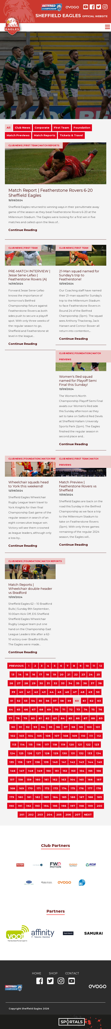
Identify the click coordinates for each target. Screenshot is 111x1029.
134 (98, 753)
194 (46, 805)
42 (36, 692)
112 (99, 735)
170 (30, 788)
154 (81, 770)
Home (36, 973)
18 (47, 674)
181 (29, 797)
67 (33, 709)
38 (100, 683)
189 (99, 797)
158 (20, 779)
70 (56, 709)
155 (90, 770)
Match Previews (18, 135)
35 (77, 683)
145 (99, 762)
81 (40, 718)
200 (99, 805)
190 (11, 805)
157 (12, 779)
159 (29, 779)
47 (75, 692)
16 (33, 674)
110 (83, 735)
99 (81, 727)
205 (59, 814)
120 (71, 744)
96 (58, 727)
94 (43, 727)
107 (56, 735)
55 (40, 700)
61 (84, 700)
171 (39, 788)
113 (14, 744)
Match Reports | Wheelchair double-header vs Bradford (30, 589)
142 (72, 762)
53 (25, 700)
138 (37, 762)
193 (37, 805)
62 (91, 700)
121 (80, 744)
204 (49, 814)
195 (55, 805)
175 (72, 788)
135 (11, 762)
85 (70, 718)
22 (76, 674)
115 (30, 744)
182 (37, 797)
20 (61, 674)
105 (39, 735)
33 (63, 683)
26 (11, 683)
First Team (61, 127)
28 (26, 683)
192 (28, 805)
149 (39, 770)
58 (62, 700)
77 (10, 718)
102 (12, 735)
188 (90, 797)
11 (94, 665)
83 (55, 718)
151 (57, 770)
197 (72, 805)
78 (18, 718)
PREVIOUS (16, 665)
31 (48, 683)
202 (31, 814)
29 (33, 683)
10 (87, 665)
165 (81, 779)
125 (21, 753)
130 (64, 753)
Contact (72, 973)
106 (48, 735)
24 (91, 674)
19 (54, 674)
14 (20, 674)
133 (89, 753)
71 (63, 709)
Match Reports (44, 135)
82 (47, 718)
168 (12, 788)
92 (28, 727)
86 (78, 718)
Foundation (82, 127)
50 (98, 692)
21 (68, 674)
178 (98, 788)
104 (30, 735)
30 (41, 683)
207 (77, 814)
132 (81, 753)
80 (33, 718)
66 (26, 709)
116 (38, 744)
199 (90, 805)
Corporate (42, 127)
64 (11, 709)
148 (30, 770)
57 (54, 700)
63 (99, 700)
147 (21, 770)
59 (69, 700)
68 (41, 709)
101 (98, 727)
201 (21, 814)
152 (65, 770)
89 (101, 718)
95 (50, 727)
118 (55, 744)
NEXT (88, 814)
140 (55, 762)
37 (92, 683)
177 (90, 788)
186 (72, 797)
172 (47, 788)
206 (68, 814)
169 (21, 788)
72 (71, 709)
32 (55, 683)
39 (13, 692)
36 (85, 683)
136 (20, 762)
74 (85, 709)
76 (100, 709)
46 (67, 692)
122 (88, 744)
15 (26, 674)
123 (96, 744)
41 (28, 692)
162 (54, 779)
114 (22, 744)
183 (46, 797)
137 (28, 762)
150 (48, 770)
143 (81, 762)
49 (90, 692)
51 (11, 700)
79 (25, 718)
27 (18, 683)
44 (51, 692)
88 (93, 718)
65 (18, 709)
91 (20, 727)
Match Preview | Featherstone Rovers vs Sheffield (77, 486)
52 (18, 700)
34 (70, 683)
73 (78, 709)
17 (40, 674)
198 (81, 805)
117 (47, 744)
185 (64, 797)
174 (64, 788)
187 (81, 797)
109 (74, 735)
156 (98, 770)
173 (55, 788)
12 (100, 665)
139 (46, 762)
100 (89, 727)
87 (85, 718)
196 (63, 805)
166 (90, 779)
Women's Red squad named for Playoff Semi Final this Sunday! (78, 381)
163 (63, 779)
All (8, 127)
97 (65, 727)
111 (91, 735)
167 (98, 779)
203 (40, 814)
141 (64, 762)
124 (12, 753)
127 (38, 753)
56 (47, 700)
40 (21, 692)
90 (13, 727)
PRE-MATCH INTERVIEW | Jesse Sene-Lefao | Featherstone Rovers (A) (29, 275)
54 (33, 700)
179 (11, 797)
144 (90, 762)
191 (20, 805)
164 (72, 779)
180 (20, 797)
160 (37, 779)
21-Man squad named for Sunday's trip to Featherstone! (79, 275)
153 (73, 770)
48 (82, 692)
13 (12, 674)
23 (83, 674)
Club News (22, 127)
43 (44, 692)
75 (93, 709)
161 (46, 779)
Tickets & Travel (71, 135)
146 (12, 770)
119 (63, 744)
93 (35, 727)
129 (55, 753)
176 (81, 788)
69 (49, 709)
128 (47, 753)
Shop (53, 973)
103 (21, 735)
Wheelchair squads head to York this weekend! (28, 484)
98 (73, 727)
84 (63, 718)
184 (55, 797)
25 (98, 674)
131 (73, 753)
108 (65, 735)
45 (59, 692)
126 (29, 753)
